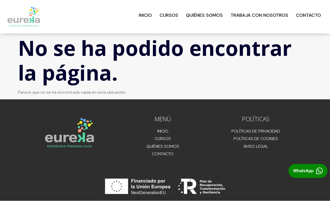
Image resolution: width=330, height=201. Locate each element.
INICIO (145, 15)
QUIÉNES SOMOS (204, 15)
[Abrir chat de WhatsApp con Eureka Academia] (307, 171)
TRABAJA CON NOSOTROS (259, 15)
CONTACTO (308, 15)
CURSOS (169, 15)
